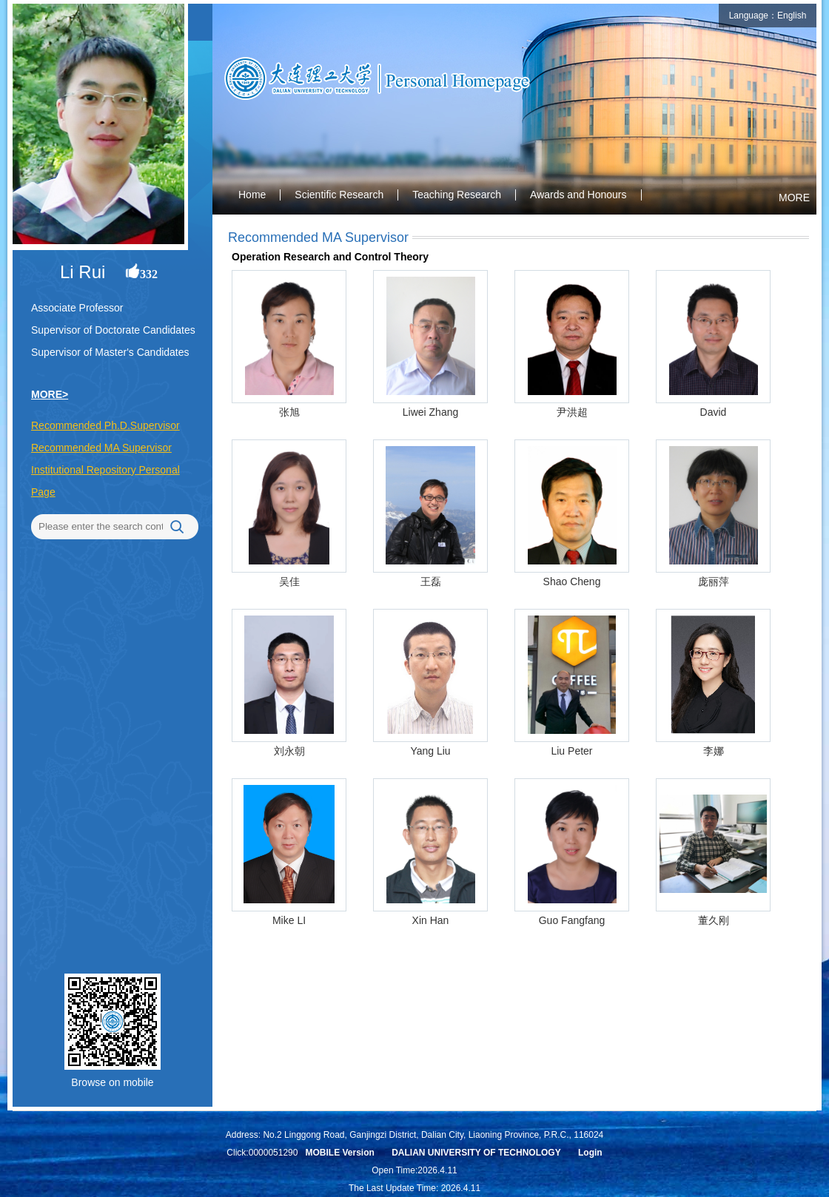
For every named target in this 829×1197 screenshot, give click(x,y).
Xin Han (430, 920)
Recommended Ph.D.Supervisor (105, 425)
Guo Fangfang (572, 920)
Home (252, 194)
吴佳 (289, 581)
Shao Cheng (572, 581)
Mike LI (289, 920)
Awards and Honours (578, 194)
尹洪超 (572, 412)
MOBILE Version (339, 1152)
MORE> (49, 394)
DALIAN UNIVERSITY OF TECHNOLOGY (476, 1152)
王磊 (430, 581)
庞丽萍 (713, 581)
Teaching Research (456, 194)
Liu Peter (571, 751)
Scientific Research (339, 194)
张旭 (289, 412)
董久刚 (713, 920)
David (713, 412)
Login (590, 1152)
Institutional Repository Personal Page (105, 481)
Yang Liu (430, 751)
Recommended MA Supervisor (101, 447)
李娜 (713, 751)
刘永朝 (289, 751)
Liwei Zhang (431, 412)
